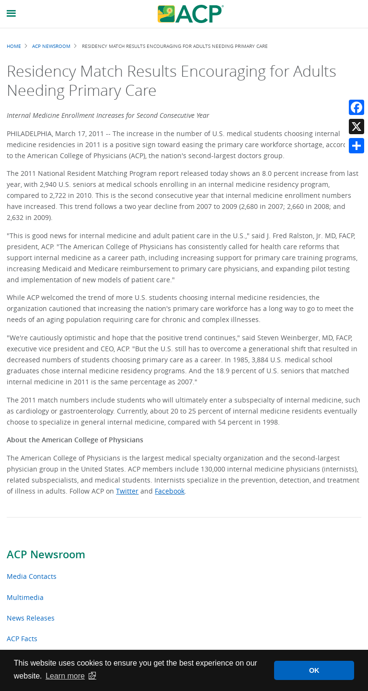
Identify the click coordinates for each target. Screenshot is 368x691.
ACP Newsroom (46, 554)
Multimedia (25, 597)
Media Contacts (32, 576)
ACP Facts (22, 638)
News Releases (31, 617)
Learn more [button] (65, 676)
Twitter (127, 490)
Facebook (169, 490)
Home (14, 46)
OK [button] (314, 670)
